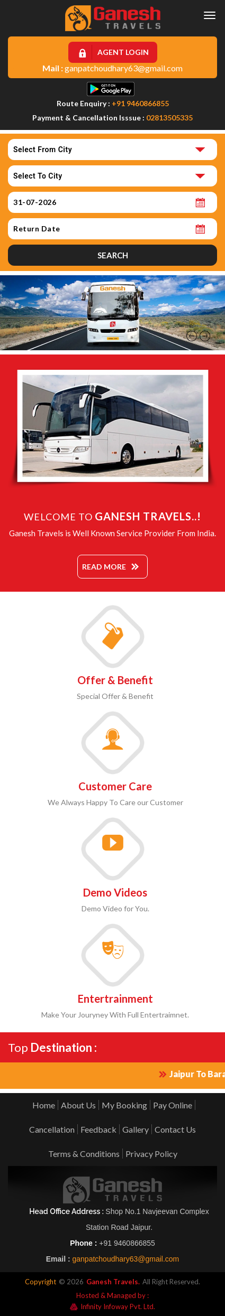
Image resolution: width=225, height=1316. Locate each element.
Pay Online (172, 1105)
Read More (104, 566)
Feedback (98, 1129)
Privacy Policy (151, 1154)
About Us (78, 1105)
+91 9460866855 (140, 103)
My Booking (124, 1105)
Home (43, 1105)
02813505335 (169, 117)
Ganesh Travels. (113, 1281)
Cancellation (52, 1129)
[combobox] (112, 149)
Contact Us (175, 1129)
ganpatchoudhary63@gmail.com (124, 68)
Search (112, 255)
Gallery (135, 1129)
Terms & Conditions (84, 1154)
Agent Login (123, 52)
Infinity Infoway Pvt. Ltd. (112, 1306)
